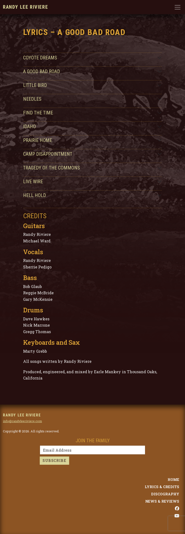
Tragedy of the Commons (51, 168)
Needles (32, 99)
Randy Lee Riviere (25, 7)
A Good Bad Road (41, 71)
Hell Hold (34, 195)
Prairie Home (37, 140)
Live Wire (33, 181)
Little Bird (35, 85)
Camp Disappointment (47, 154)
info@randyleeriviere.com (22, 421)
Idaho (29, 126)
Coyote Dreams (40, 58)
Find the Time (38, 113)
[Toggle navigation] (177, 7)
